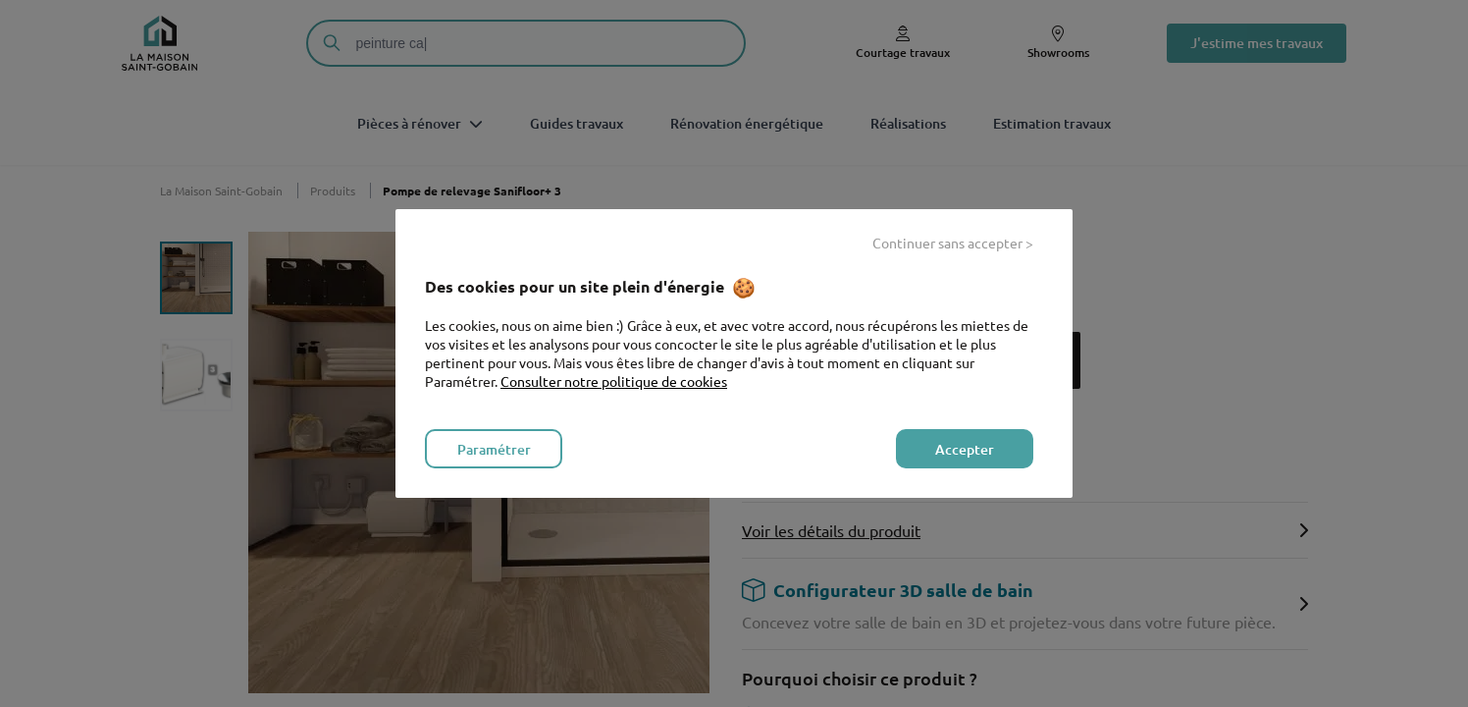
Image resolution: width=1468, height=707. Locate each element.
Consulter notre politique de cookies (613, 381)
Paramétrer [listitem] (494, 449)
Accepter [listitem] (964, 449)
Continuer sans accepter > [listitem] (952, 242)
